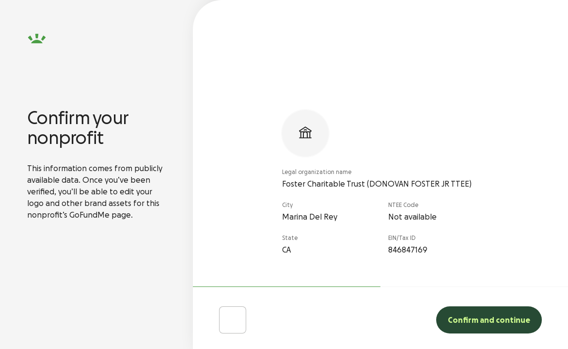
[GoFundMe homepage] (37, 38)
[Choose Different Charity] (232, 319)
